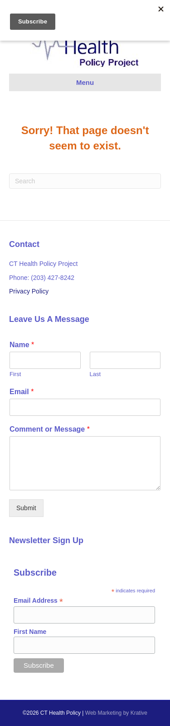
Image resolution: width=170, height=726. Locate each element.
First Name (30, 631)
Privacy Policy (29, 291)
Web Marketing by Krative (116, 713)
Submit (26, 508)
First (15, 374)
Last (95, 374)
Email (22, 392)
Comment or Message (50, 429)
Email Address (38, 600)
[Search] (85, 181)
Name (22, 345)
